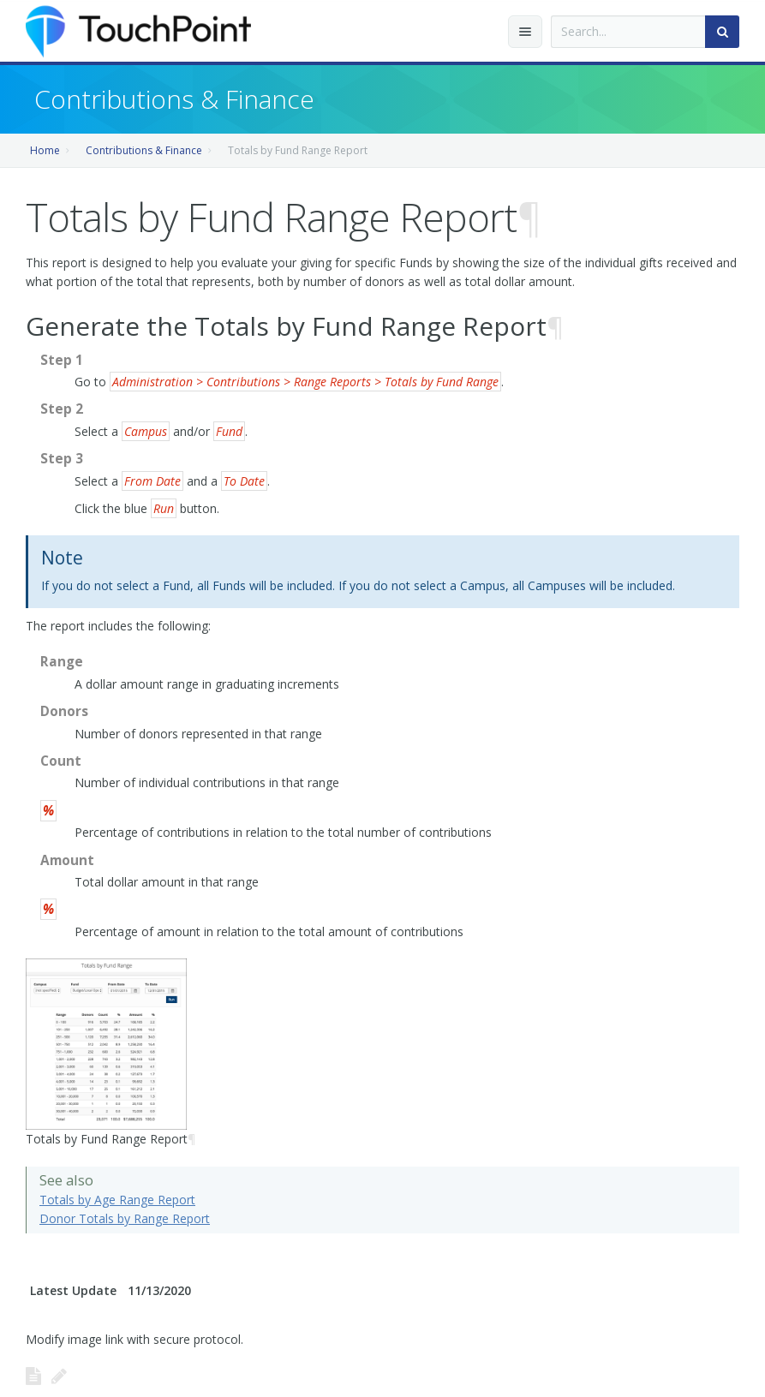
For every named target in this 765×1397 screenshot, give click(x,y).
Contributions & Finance (144, 150)
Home (45, 150)
